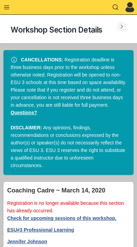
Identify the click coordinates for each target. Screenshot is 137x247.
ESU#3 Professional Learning (40, 230)
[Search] (115, 7)
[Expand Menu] (7, 7)
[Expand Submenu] (121, 27)
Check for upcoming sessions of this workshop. (61, 218)
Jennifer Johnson (27, 241)
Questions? (24, 112)
